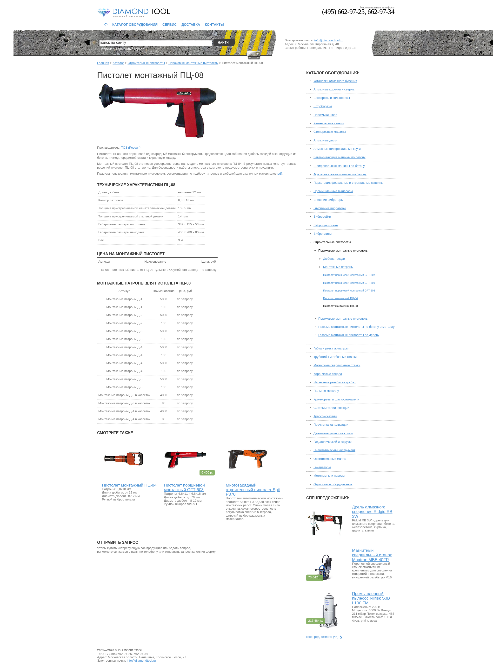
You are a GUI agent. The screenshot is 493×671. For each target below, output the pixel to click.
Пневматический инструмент (334, 450)
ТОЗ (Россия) (130, 147)
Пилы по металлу (326, 390)
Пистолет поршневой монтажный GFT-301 (349, 282)
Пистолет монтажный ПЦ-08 (340, 305)
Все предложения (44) (322, 637)
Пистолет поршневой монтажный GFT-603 (184, 487)
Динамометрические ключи (333, 433)
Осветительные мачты (329, 459)
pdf (279, 173)
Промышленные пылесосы (333, 191)
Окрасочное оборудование (332, 484)
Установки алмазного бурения (335, 81)
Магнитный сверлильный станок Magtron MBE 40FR (372, 555)
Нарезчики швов (325, 115)
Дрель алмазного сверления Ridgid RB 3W (372, 512)
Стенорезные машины (329, 131)
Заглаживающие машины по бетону (339, 157)
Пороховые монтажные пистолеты (193, 63)
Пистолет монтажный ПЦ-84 (129, 485)
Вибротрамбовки (325, 225)
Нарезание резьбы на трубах (334, 382)
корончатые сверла (130, 49)
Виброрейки (322, 216)
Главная (103, 63)
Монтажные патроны (338, 267)
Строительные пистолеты (146, 63)
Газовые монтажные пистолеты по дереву (348, 335)
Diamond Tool (120, 12)
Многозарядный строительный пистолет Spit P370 (253, 490)
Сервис (169, 24)
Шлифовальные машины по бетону (339, 166)
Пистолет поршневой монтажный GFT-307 (349, 274)
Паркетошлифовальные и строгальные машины (348, 182)
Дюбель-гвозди (334, 258)
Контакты (214, 24)
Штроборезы (322, 106)
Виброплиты (322, 233)
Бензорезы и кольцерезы (331, 98)
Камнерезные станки (328, 123)
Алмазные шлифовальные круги (337, 149)
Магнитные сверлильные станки (336, 365)
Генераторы (322, 467)
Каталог (118, 63)
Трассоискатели (325, 416)
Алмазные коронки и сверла (333, 89)
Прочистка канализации (330, 424)
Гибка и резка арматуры (330, 348)
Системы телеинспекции (331, 408)
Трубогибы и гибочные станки (335, 357)
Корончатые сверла (327, 374)
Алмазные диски (325, 140)
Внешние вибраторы (328, 200)
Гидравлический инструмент (334, 441)
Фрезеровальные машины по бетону (339, 174)
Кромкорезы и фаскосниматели (336, 399)
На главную (105, 24)
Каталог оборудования (135, 24)
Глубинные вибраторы (329, 208)
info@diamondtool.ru (328, 40)
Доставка (190, 24)
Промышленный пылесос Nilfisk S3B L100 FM (371, 598)
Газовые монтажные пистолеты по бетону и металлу (356, 327)
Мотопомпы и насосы (329, 475)
